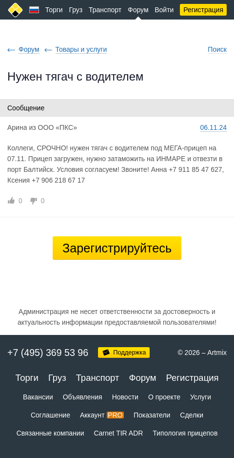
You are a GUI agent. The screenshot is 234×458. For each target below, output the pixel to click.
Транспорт (105, 10)
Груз (75, 10)
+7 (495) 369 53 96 (47, 352)
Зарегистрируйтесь (117, 248)
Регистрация (203, 10)
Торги (54, 10)
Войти (164, 10)
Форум (138, 10)
